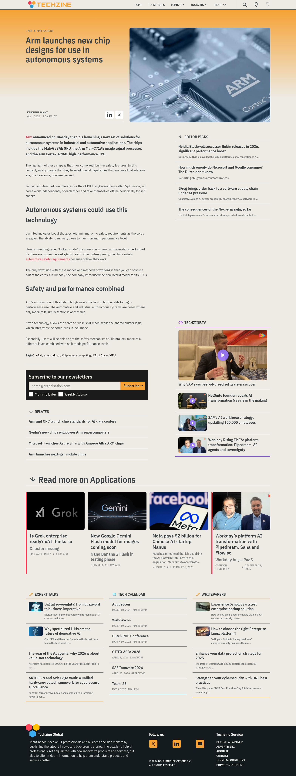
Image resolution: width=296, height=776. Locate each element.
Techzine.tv (195, 322)
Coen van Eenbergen (222, 567)
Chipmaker (69, 355)
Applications (45, 31)
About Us (223, 751)
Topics (175, 5)
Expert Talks (46, 594)
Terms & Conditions (230, 760)
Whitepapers (214, 594)
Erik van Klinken (41, 554)
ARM (39, 355)
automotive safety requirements (48, 259)
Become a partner (229, 742)
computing (84, 355)
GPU (113, 355)
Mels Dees (97, 565)
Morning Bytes (46, 394)
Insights (197, 5)
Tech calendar (131, 594)
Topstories (156, 5)
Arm (29, 136)
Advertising (225, 746)
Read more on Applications (87, 479)
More (218, 5)
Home (138, 5)
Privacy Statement (230, 765)
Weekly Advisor (76, 394)
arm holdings (52, 355)
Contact (222, 755)
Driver (104, 355)
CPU (95, 355)
